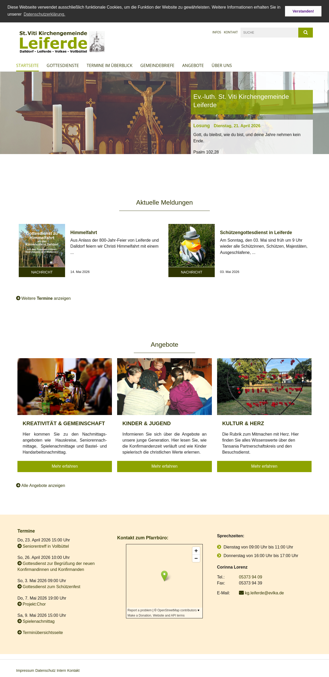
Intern (61, 670)
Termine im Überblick (109, 65)
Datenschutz (45, 670)
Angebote (193, 65)
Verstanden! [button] (303, 11)
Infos (216, 32)
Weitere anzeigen (46, 298)
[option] (164, 112)
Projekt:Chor (34, 604)
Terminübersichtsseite (43, 632)
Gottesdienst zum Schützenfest (51, 586)
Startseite (27, 65)
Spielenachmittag (39, 621)
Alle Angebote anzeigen (43, 485)
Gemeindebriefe (157, 65)
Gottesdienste (63, 65)
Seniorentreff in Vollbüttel (46, 546)
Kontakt (231, 32)
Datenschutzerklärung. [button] (44, 14)
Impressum (25, 670)
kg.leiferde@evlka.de (264, 592)
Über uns (222, 65)
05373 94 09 (250, 577)
